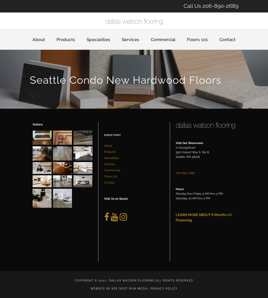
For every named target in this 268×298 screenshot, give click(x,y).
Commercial (163, 39)
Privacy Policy (164, 288)
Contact (227, 39)
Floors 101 (197, 39)
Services (130, 39)
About (38, 39)
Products (66, 39)
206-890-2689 (220, 6)
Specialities (98, 39)
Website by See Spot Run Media (119, 288)
